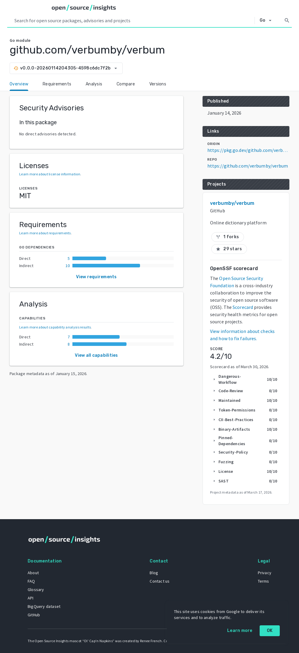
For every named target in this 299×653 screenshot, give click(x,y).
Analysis (94, 84)
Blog (154, 572)
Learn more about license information (49, 174)
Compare (126, 84)
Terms (263, 581)
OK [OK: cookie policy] (270, 630)
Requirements (57, 84)
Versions (157, 84)
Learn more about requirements (45, 233)
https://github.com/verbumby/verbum (247, 166)
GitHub (34, 615)
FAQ (31, 581)
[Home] (83, 8)
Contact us (159, 581)
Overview (19, 84)
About (33, 572)
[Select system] (267, 20)
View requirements (96, 276)
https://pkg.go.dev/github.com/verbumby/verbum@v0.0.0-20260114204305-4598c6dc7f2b (248, 150)
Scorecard (243, 307)
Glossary (36, 589)
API (31, 598)
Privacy (264, 572)
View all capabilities (96, 355)
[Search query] (133, 20)
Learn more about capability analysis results (55, 327)
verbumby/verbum (232, 203)
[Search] (287, 20)
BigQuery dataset (44, 606)
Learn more (239, 630)
